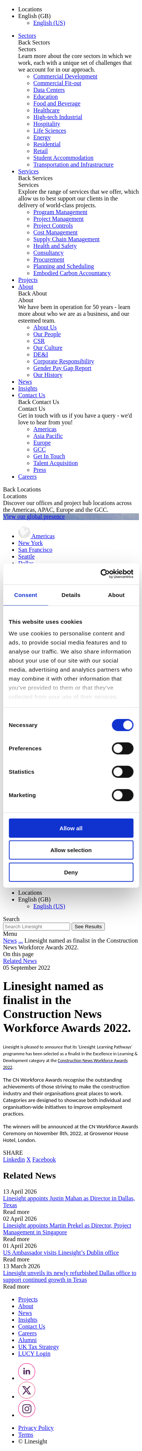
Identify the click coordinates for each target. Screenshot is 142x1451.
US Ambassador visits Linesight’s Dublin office (61, 1252)
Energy (42, 137)
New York (30, 543)
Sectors (27, 35)
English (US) (49, 23)
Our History (47, 375)
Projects (28, 280)
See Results (88, 926)
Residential (47, 144)
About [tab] (116, 594)
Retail (40, 151)
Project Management (58, 219)
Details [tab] (71, 594)
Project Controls (53, 225)
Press (39, 470)
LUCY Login (34, 1353)
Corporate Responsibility (63, 361)
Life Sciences (49, 130)
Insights (27, 388)
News (25, 381)
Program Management (60, 212)
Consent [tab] (25, 594)
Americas (44, 429)
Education (45, 96)
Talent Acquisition (55, 463)
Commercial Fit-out (57, 83)
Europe (42, 442)
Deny (71, 872)
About (25, 286)
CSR (39, 341)
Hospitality (46, 124)
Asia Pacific (48, 436)
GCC (39, 449)
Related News (20, 961)
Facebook (44, 1159)
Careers (27, 476)
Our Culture (47, 347)
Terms (25, 1434)
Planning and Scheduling (63, 266)
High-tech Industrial (57, 117)
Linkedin (14, 1159)
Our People (47, 334)
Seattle (26, 556)
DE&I (40, 354)
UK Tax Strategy (38, 1347)
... (20, 940)
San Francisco (35, 549)
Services (28, 171)
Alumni (27, 1340)
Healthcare (46, 110)
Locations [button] (30, 9)
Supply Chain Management (66, 239)
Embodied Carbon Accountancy (72, 273)
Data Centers (49, 90)
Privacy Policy (36, 1428)
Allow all (71, 828)
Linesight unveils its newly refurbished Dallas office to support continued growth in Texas (69, 1276)
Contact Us (31, 395)
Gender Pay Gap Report (62, 368)
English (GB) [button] (34, 16)
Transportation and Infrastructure (73, 164)
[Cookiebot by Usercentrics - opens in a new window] (101, 574)
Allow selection (71, 850)
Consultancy (48, 252)
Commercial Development (65, 76)
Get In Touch (49, 456)
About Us (45, 327)
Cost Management (55, 232)
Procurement (48, 259)
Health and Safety (55, 246)
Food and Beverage (56, 103)
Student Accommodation (63, 158)
